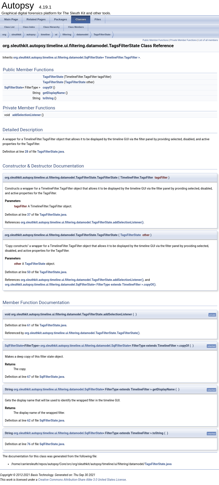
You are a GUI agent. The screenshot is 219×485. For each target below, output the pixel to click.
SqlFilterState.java (52, 376)
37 (29, 214)
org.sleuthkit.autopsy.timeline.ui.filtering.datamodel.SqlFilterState (85, 345)
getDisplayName (54, 93)
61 (29, 325)
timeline (45, 34)
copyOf (47, 87)
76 (29, 444)
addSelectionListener (26, 115)
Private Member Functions (183, 40)
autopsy (31, 34)
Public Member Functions (156, 40)
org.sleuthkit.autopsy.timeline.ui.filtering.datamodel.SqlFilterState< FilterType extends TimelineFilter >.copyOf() (80, 284)
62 (29, 420)
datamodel (82, 34)
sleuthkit (16, 34)
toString (48, 98)
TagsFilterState (102, 34)
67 (29, 376)
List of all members (208, 40)
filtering (67, 34)
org (4, 34)
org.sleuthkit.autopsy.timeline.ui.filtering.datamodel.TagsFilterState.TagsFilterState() (82, 333)
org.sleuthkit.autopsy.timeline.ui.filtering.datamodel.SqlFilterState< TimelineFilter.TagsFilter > (76, 57)
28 (26, 151)
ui (56, 34)
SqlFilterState (13, 87)
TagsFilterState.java (50, 151)
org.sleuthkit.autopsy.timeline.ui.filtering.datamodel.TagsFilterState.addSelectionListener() (82, 222)
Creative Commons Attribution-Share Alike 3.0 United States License (82, 479)
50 (29, 272)
